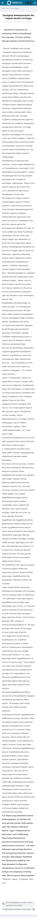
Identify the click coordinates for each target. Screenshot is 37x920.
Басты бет (4, 8)
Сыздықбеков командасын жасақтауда (16, 909)
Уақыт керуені (14, 8)
